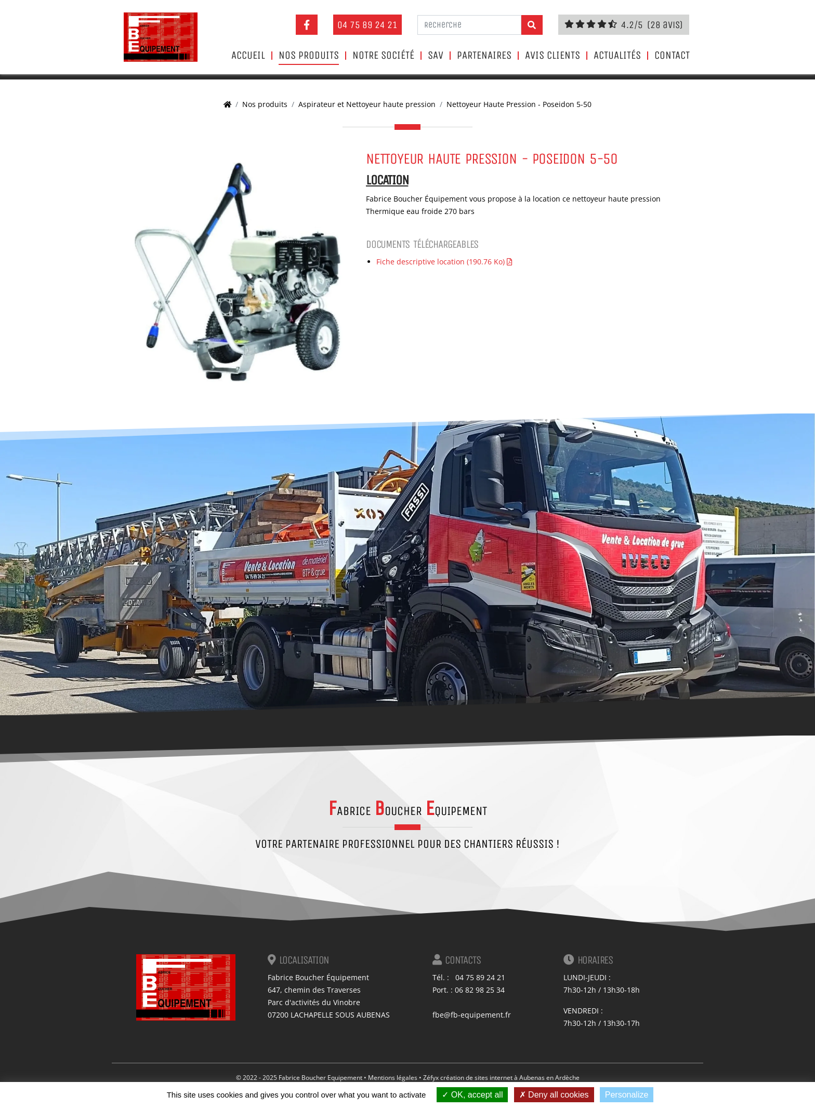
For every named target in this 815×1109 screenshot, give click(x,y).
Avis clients (552, 55)
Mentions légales (392, 1077)
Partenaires (484, 55)
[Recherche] (469, 25)
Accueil (248, 55)
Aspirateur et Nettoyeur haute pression (367, 104)
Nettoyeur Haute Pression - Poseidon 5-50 (518, 104)
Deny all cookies (554, 1094)
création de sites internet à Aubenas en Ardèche (510, 1077)
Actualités (617, 55)
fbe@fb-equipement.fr (471, 1015)
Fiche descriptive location (444, 261)
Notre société (383, 55)
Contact (672, 55)
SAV (435, 55)
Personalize (627, 1094)
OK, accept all (472, 1094)
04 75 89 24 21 (367, 25)
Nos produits (309, 55)
